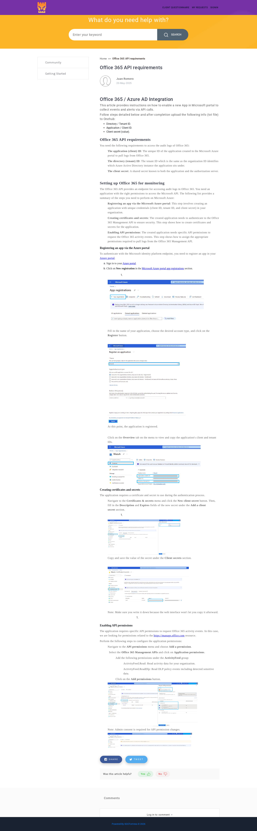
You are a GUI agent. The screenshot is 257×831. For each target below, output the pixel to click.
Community (53, 62)
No (162, 774)
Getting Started (55, 73)
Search (172, 35)
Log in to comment (159, 814)
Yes (145, 774)
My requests (200, 7)
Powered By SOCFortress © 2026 (128, 824)
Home (103, 58)
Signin (214, 7)
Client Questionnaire (175, 7)
